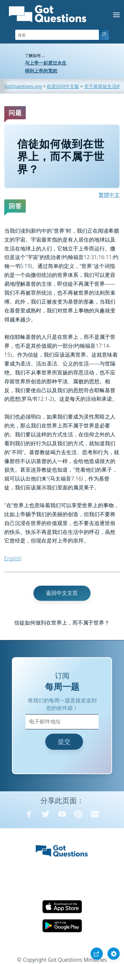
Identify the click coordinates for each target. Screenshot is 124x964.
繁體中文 (109, 194)
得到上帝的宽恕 (41, 71)
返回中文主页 (62, 593)
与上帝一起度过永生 (45, 63)
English (12, 558)
